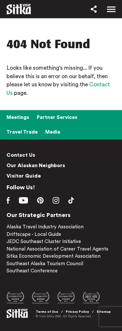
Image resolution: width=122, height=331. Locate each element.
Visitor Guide (24, 176)
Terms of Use (47, 311)
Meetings (18, 117)
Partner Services (57, 117)
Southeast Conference (32, 270)
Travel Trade (22, 132)
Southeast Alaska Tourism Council (45, 263)
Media (52, 132)
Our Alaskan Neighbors (36, 165)
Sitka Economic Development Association (54, 256)
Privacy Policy (77, 311)
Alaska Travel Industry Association (45, 226)
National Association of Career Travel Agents (57, 249)
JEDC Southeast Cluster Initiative (44, 241)
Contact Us (21, 155)
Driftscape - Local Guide (34, 234)
